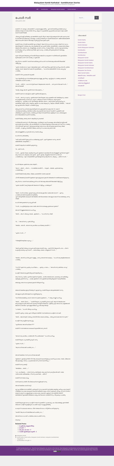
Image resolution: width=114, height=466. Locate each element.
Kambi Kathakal (73, 9)
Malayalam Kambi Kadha (85, 63)
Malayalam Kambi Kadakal (58, 9)
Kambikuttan (44, 9)
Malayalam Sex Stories (84, 70)
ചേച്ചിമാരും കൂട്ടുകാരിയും (26, 426)
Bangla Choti (81, 95)
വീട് (37, 9)
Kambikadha (81, 50)
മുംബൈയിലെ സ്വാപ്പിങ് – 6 (24, 440)
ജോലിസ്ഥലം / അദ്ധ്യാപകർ (86, 75)
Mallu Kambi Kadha (83, 73)
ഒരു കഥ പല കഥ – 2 (25, 430)
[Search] (96, 18)
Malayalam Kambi (21, 435)
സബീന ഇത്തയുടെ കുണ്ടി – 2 (28, 432)
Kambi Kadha (20, 437)
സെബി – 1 (22, 428)
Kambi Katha (27, 437)
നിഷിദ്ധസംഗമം (82, 80)
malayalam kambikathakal (52, 437)
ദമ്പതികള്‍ (81, 78)
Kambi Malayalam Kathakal (86, 47)
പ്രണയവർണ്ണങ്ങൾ (84, 83)
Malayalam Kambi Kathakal (38, 437)
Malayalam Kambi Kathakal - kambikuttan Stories (57, 2)
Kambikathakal (82, 52)
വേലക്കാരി (81, 85)
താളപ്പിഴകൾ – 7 (21, 439)
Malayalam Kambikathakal (86, 68)
